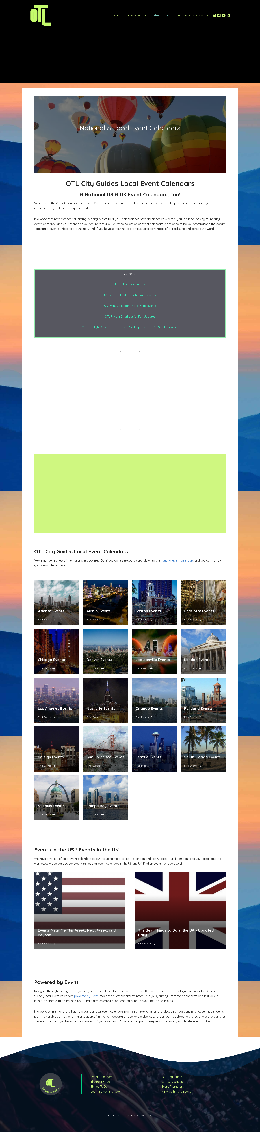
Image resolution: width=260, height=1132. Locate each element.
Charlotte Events (199, 611)
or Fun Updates (145, 316)
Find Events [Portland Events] (192, 717)
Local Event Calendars (130, 284)
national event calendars (177, 560)
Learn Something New (105, 1091)
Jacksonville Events (152, 659)
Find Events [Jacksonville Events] (144, 668)
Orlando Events (149, 708)
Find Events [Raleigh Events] (46, 765)
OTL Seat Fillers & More (194, 15)
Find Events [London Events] (192, 668)
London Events (197, 659)
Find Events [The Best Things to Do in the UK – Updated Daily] (146, 943)
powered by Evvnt (86, 996)
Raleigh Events (51, 757)
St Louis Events (51, 805)
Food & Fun (139, 15)
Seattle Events (148, 757)
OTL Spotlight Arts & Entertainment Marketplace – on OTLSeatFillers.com (130, 327)
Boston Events (148, 611)
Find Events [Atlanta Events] (46, 619)
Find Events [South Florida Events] (192, 765)
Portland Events (198, 708)
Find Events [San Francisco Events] (95, 765)
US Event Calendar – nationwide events (130, 295)
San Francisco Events (105, 757)
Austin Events (98, 611)
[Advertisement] (130, 57)
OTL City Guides (172, 1081)
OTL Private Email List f (120, 316)
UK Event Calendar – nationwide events (130, 306)
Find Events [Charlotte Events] (192, 619)
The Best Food (100, 1081)
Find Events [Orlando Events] (144, 717)
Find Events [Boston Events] (144, 619)
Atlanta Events (51, 611)
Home (117, 15)
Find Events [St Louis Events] (46, 814)
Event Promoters (173, 1086)
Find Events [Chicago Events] (46, 668)
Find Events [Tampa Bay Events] (95, 814)
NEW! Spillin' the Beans (176, 1091)
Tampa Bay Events (103, 805)
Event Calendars (101, 1077)
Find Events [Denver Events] (95, 668)
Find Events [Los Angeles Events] (46, 717)
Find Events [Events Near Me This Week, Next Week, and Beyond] (46, 943)
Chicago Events (51, 659)
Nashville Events (101, 708)
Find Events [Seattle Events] (144, 765)
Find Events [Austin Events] (95, 619)
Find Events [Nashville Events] (95, 717)
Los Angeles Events (55, 708)
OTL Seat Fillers (172, 1077)
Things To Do (161, 15)
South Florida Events (202, 757)
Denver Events (99, 659)
